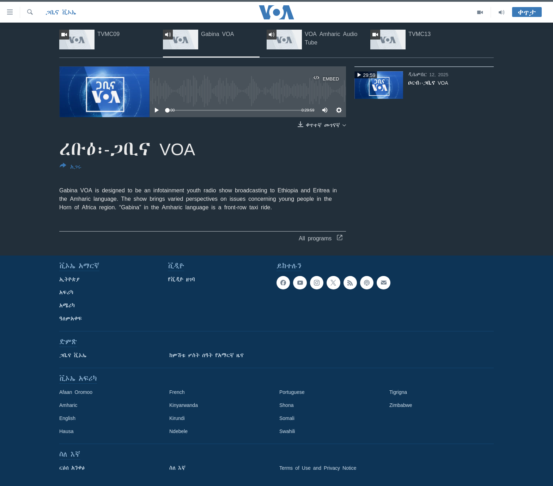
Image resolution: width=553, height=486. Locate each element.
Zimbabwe (400, 405)
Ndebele (178, 431)
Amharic (68, 405)
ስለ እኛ (177, 468)
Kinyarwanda (183, 405)
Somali (286, 418)
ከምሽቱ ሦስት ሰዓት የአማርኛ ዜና (206, 355)
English (67, 418)
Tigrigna (398, 392)
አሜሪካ (67, 305)
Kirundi (177, 418)
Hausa (66, 431)
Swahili (287, 431)
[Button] (70, 168)
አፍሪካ (66, 292)
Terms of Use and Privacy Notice (318, 468)
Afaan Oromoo (75, 392)
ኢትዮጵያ (69, 279)
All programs (320, 238)
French (177, 392)
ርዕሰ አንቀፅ (72, 468)
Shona (286, 405)
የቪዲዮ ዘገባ (181, 279)
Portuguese (292, 392)
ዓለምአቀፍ (70, 319)
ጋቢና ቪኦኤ (60, 12)
